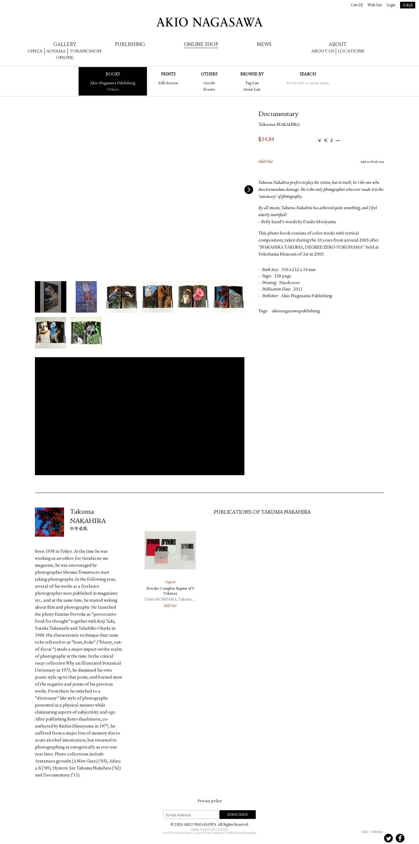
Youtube (411, 838)
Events (209, 90)
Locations (351, 51)
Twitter (388, 838)
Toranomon (86, 51)
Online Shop (201, 44)
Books (113, 74)
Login (390, 5)
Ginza (35, 51)
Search (308, 74)
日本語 (407, 5)
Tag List (252, 83)
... (338, 141)
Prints (168, 74)
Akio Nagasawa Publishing (112, 83)
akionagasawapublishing (296, 311)
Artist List (251, 90)
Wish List (374, 5)
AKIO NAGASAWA (209, 22)
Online (64, 57)
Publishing (130, 44)
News (264, 44)
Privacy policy (210, 801)
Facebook (400, 838)
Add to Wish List (372, 162)
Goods (209, 83)
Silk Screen (168, 83)
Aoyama (56, 51)
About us (322, 51)
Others (113, 90)
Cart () (357, 5)
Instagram (365, 838)
